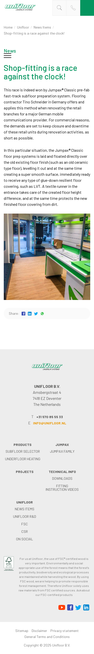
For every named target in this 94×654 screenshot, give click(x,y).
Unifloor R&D (24, 516)
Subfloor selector (23, 451)
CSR (24, 531)
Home (8, 27)
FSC (24, 524)
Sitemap (21, 630)
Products (23, 444)
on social (24, 539)
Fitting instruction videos (62, 488)
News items (42, 27)
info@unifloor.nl (49, 423)
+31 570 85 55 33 (49, 417)
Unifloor (23, 27)
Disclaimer (39, 630)
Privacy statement (64, 630)
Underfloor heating (22, 459)
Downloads (62, 478)
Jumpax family (62, 451)
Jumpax (62, 444)
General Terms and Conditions (47, 636)
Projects (25, 471)
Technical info (62, 471)
